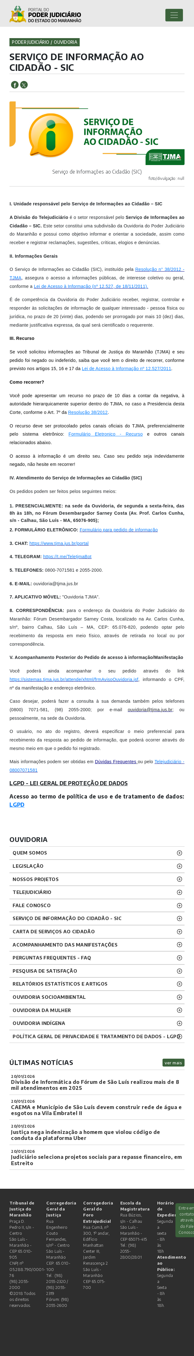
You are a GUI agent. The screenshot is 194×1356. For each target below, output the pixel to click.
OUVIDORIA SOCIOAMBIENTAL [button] (49, 997)
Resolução (79, 412)
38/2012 (99, 412)
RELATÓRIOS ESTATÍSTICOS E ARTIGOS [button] (60, 984)
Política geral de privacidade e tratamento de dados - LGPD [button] (96, 1036)
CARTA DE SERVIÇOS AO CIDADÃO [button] (53, 931)
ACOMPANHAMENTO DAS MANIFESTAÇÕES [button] (65, 944)
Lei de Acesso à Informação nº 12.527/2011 (126, 368)
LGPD (16, 804)
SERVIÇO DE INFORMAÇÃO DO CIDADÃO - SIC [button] (67, 918)
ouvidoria (65, 42)
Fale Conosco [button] (32, 905)
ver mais (173, 1062)
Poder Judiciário (30, 42)
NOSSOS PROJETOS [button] (36, 879)
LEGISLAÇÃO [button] (28, 866)
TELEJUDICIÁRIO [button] (32, 892)
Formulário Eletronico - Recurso (106, 434)
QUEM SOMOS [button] (30, 852)
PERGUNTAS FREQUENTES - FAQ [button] (52, 957)
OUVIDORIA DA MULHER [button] (42, 1010)
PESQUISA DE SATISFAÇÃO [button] (45, 971)
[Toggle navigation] (174, 15)
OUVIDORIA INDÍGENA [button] (39, 1023)
